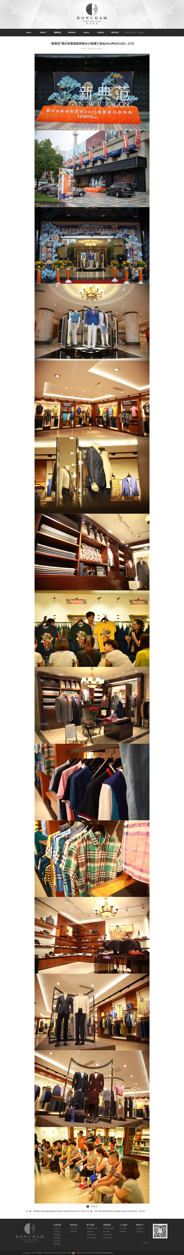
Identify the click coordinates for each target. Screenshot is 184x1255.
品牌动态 (73, 1232)
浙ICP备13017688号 (64, 1253)
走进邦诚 (57, 1225)
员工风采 (57, 1241)
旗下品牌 (90, 1225)
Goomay (109, 1253)
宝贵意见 (139, 1232)
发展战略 (57, 1235)
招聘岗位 (123, 1232)
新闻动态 (74, 1225)
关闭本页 (94, 1207)
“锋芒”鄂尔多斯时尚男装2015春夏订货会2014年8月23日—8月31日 (116, 1211)
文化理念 (57, 1232)
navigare (140, 33)
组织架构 (57, 1244)
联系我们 (139, 1228)
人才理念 (123, 1228)
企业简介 (57, 1228)
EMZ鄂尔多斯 (130, 33)
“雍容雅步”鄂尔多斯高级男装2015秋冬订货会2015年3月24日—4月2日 (56, 1211)
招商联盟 (107, 1225)
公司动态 (73, 1228)
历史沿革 (57, 1238)
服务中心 (140, 1225)
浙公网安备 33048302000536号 (85, 1253)
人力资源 (123, 1225)
